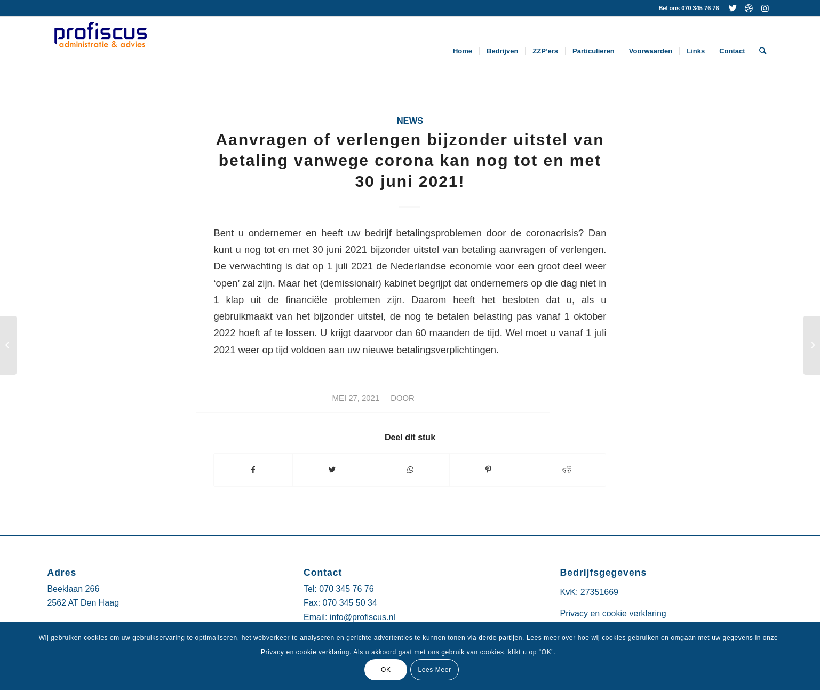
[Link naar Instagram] (765, 8)
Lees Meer (434, 669)
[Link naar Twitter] (733, 8)
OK (386, 669)
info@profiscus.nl (362, 617)
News (410, 121)
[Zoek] (762, 51)
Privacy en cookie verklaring (613, 613)
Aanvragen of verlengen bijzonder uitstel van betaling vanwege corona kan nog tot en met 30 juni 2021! (410, 160)
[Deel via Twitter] (332, 470)
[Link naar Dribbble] (749, 8)
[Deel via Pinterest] (489, 470)
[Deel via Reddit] (567, 470)
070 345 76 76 (346, 588)
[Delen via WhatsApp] (410, 470)
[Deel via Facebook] (253, 470)
